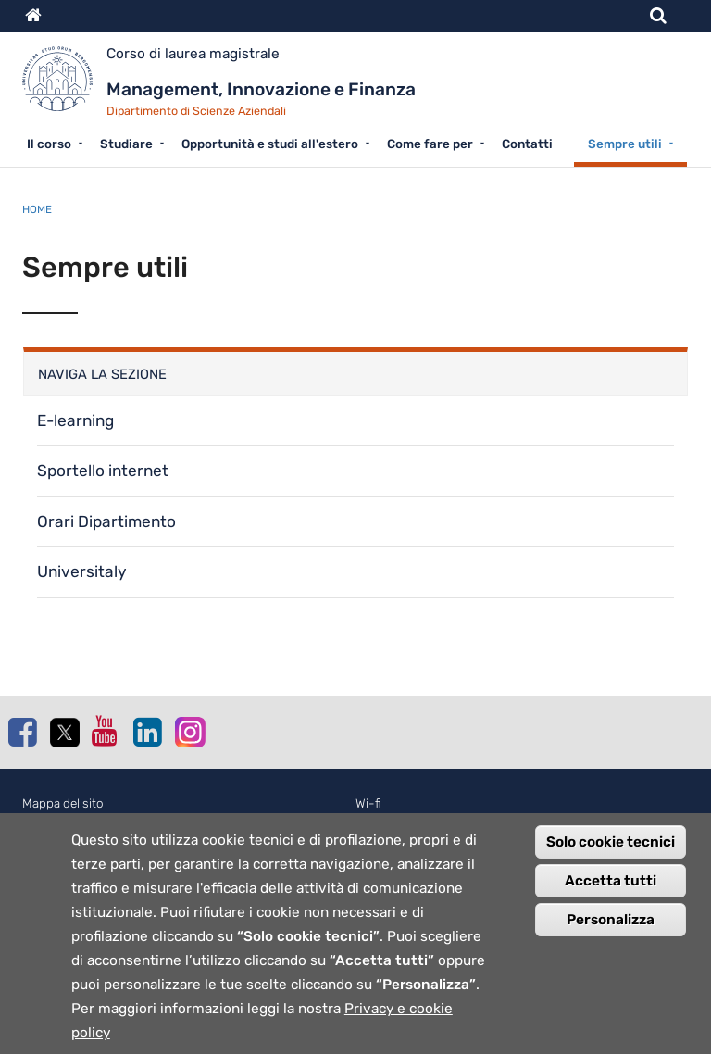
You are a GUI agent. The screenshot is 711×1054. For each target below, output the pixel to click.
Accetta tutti (610, 891)
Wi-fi (368, 803)
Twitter (64, 732)
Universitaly (82, 571)
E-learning (75, 420)
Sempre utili (625, 143)
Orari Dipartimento (106, 521)
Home (37, 209)
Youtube (105, 731)
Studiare (126, 143)
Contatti (527, 143)
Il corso (49, 143)
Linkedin (147, 732)
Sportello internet (102, 470)
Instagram (189, 731)
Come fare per (430, 143)
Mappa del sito (63, 803)
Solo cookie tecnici (610, 852)
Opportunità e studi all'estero (269, 143)
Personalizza (611, 930)
